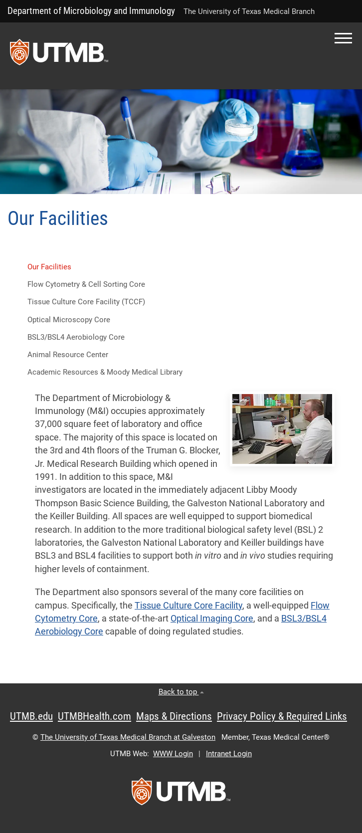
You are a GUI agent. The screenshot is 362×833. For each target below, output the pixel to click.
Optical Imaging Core (212, 619)
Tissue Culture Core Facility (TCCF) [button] (86, 301)
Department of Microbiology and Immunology (91, 10)
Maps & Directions (174, 716)
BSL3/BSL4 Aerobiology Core (76, 337)
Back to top (181, 691)
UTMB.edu (31, 716)
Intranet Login (229, 753)
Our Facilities (49, 266)
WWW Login (173, 753)
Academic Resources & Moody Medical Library (104, 372)
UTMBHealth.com (94, 716)
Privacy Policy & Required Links (282, 716)
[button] (343, 38)
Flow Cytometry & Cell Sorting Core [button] (86, 284)
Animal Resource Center (67, 354)
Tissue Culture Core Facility (188, 606)
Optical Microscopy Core (68, 319)
